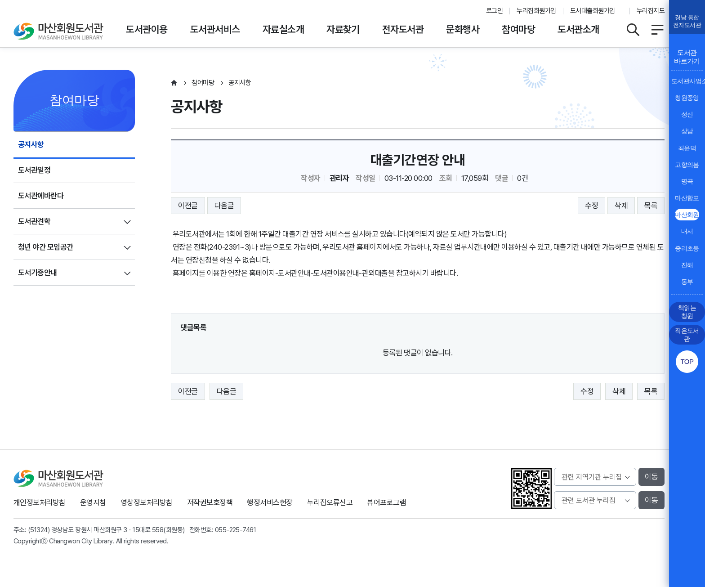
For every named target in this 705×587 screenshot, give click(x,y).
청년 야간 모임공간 (45, 246)
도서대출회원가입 (592, 11)
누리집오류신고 (329, 502)
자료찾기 (343, 29)
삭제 (621, 205)
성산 (687, 114)
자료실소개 (283, 29)
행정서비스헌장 (269, 502)
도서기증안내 (37, 272)
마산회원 (687, 214)
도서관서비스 (215, 29)
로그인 (494, 11)
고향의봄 (687, 164)
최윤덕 (687, 148)
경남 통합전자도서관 (687, 21)
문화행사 (462, 29)
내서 (687, 231)
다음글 (224, 205)
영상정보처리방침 (146, 502)
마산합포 (687, 198)
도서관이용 (146, 29)
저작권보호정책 (209, 502)
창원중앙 (687, 97)
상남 (687, 130)
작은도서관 (687, 334)
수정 (591, 205)
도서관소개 (578, 29)
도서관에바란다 (40, 195)
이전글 (187, 205)
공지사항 (31, 144)
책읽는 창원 (687, 311)
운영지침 (93, 502)
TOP (686, 361)
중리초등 (687, 248)
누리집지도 (651, 11)
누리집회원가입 (536, 11)
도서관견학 (34, 221)
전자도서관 (403, 29)
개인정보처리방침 (39, 502)
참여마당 (518, 29)
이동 (651, 476)
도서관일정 (34, 170)
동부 (687, 281)
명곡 (687, 181)
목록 (650, 205)
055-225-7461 (235, 530)
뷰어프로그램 (386, 502)
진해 (687, 265)
